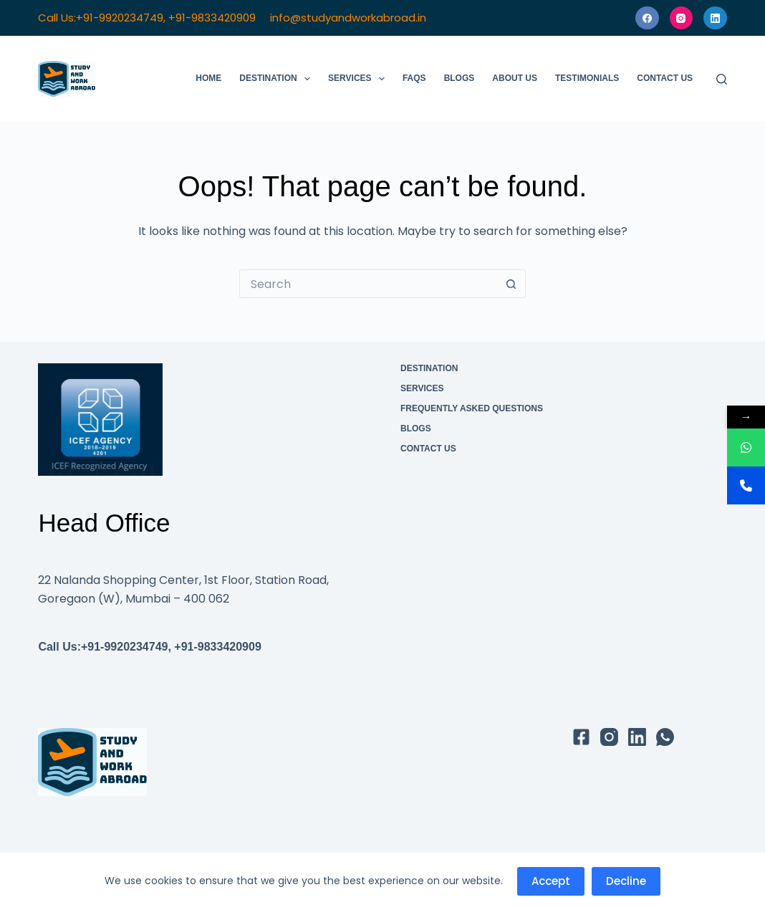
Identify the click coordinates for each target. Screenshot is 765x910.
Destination (277, 78)
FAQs (414, 78)
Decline (626, 881)
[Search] (721, 79)
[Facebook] (647, 18)
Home (208, 78)
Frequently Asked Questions (471, 408)
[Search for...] (368, 283)
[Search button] (511, 283)
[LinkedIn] (715, 18)
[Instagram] (681, 18)
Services (359, 78)
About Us (514, 78)
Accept (550, 881)
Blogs (459, 78)
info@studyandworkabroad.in (348, 17)
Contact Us (665, 78)
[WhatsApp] (665, 737)
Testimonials (587, 78)
